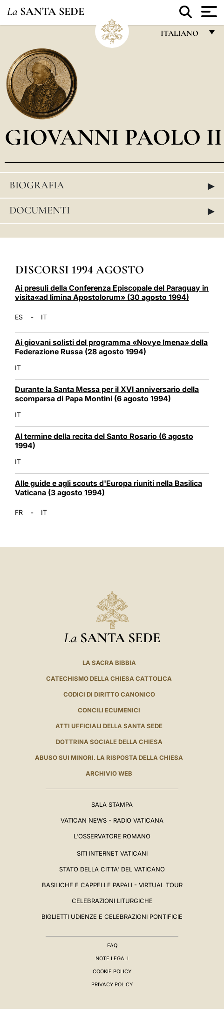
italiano (181, 35)
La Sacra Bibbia (109, 662)
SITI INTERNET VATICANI (112, 853)
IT (44, 317)
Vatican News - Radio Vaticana (112, 820)
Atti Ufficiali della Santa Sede (109, 726)
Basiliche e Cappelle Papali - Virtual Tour (112, 885)
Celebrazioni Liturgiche (112, 900)
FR (19, 512)
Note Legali (112, 958)
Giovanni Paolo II (113, 137)
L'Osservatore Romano (112, 836)
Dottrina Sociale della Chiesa (109, 741)
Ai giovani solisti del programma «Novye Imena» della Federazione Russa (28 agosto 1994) (111, 347)
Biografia (112, 185)
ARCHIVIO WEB (109, 773)
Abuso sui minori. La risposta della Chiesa (109, 757)
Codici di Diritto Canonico (109, 694)
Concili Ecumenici (109, 710)
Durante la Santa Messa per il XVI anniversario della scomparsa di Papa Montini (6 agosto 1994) (107, 394)
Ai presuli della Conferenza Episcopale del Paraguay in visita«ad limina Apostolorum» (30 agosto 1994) (112, 292)
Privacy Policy (112, 984)
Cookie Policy (112, 971)
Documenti (112, 210)
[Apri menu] (208, 12)
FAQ (112, 945)
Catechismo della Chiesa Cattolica (109, 678)
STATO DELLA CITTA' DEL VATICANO (112, 869)
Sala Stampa (112, 804)
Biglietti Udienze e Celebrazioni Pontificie (112, 916)
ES (19, 317)
